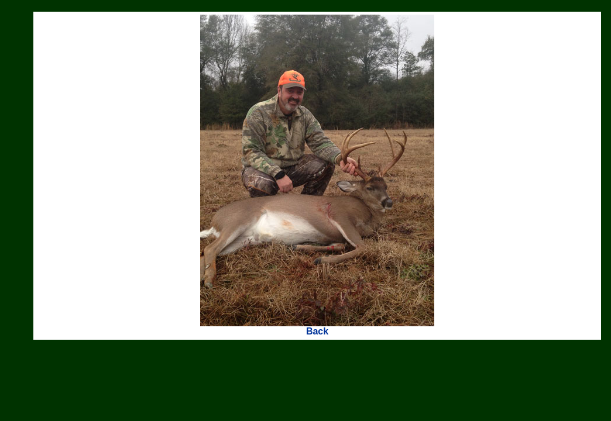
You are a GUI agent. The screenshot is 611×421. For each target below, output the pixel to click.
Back (317, 331)
